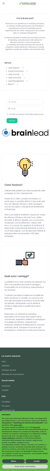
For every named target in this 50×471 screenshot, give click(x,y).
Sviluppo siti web (9, 370)
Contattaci (6, 402)
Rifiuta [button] (13, 461)
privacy (41, 114)
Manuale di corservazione (13, 374)
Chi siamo (6, 406)
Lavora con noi (8, 410)
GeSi (4, 361)
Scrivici (12, 121)
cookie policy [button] (17, 425)
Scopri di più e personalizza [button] (25, 466)
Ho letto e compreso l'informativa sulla (26, 114)
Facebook (6, 386)
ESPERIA (6, 366)
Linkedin (5, 390)
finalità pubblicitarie (8, 438)
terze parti (36, 427)
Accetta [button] (36, 461)
